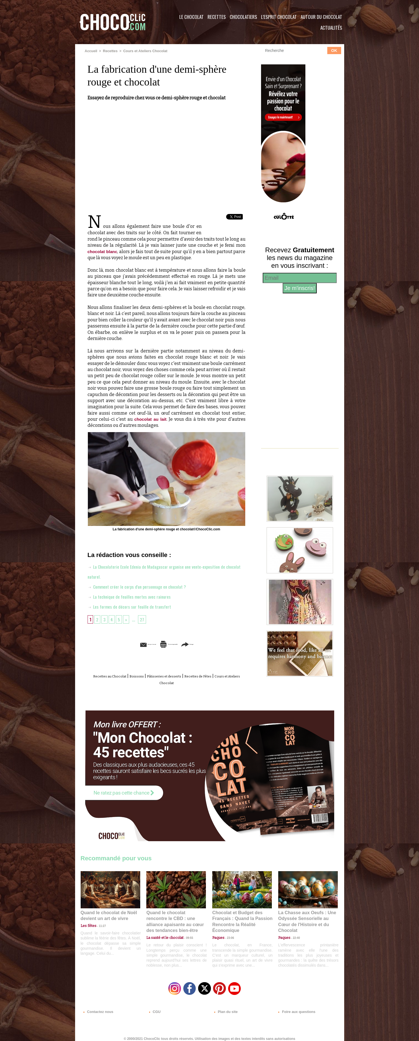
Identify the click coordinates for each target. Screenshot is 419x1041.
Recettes (217, 16)
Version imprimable (174, 643)
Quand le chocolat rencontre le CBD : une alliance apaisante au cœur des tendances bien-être (175, 916)
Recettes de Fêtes (224, 675)
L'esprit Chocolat (279, 16)
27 (144, 618)
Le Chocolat (191, 16)
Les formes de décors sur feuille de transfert (132, 606)
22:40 (294, 929)
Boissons (144, 675)
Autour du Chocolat (321, 16)
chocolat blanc (103, 251)
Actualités (331, 27)
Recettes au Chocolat (110, 675)
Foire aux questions (294, 1007)
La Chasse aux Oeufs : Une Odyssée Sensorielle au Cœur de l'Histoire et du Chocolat (305, 916)
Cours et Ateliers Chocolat (142, 51)
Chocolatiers (243, 16)
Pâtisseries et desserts (179, 675)
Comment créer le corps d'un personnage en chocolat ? (142, 586)
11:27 (99, 923)
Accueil (91, 51)
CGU (154, 1007)
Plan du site (225, 1007)
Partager (217, 643)
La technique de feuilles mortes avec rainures (133, 596)
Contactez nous (97, 1007)
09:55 (185, 929)
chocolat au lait (150, 419)
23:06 (228, 934)
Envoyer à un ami (124, 643)
